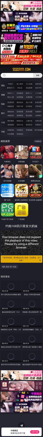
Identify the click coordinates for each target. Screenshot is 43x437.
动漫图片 (38, 111)
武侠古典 (38, 121)
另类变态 (38, 106)
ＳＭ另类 (38, 97)
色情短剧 (20, 134)
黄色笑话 (29, 125)
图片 (3, 113)
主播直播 (29, 97)
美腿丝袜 (10, 115)
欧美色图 (29, 111)
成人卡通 (29, 102)
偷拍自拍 (20, 102)
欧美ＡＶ (29, 93)
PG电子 (10, 84)
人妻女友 (29, 121)
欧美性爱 (38, 102)
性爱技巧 (38, 125)
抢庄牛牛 (38, 88)
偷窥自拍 (10, 111)
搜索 (37, 75)
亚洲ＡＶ (10, 93)
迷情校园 (10, 125)
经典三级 (20, 106)
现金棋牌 (29, 88)
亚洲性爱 (10, 102)
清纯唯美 (20, 115)
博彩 (3, 85)
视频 (3, 94)
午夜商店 (20, 130)
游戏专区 (38, 84)
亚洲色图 (20, 111)
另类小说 (20, 125)
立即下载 (35, 432)
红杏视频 (10, 134)
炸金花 (19, 88)
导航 (3, 131)
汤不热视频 (38, 130)
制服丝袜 (10, 106)
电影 (3, 104)
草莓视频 (29, 130)
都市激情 (10, 121)
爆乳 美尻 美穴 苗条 (9, 267)
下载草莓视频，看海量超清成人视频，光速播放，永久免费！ (21, 259)
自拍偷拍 (20, 93)
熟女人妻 (10, 97)
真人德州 (20, 84)
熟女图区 (29, 115)
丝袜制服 (20, 97)
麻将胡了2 (10, 88)
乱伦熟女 (29, 106)
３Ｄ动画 (38, 93)
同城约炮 (10, 130)
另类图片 (38, 115)
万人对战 (29, 84)
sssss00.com (21, 69)
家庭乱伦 (20, 121)
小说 (3, 122)
